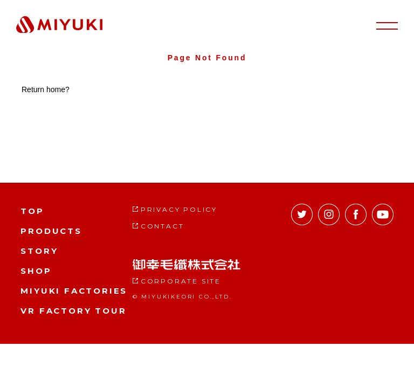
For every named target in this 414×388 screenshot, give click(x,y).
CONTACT (162, 226)
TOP (32, 211)
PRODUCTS (50, 231)
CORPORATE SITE (181, 281)
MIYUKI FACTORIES (73, 291)
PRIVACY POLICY (179, 209)
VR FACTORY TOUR (73, 311)
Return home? (46, 89)
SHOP (35, 271)
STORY (39, 251)
